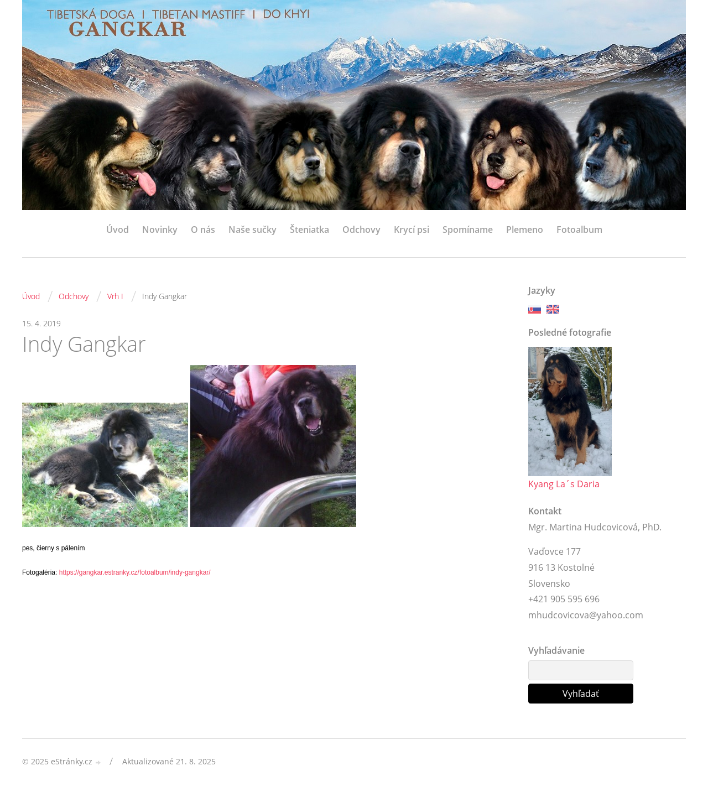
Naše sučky (252, 229)
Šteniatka (309, 229)
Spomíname (467, 229)
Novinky (160, 229)
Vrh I (115, 296)
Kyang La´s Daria (564, 484)
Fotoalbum (579, 229)
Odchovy (361, 229)
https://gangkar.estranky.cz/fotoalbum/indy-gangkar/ (135, 572)
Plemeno (524, 229)
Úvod (117, 229)
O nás (203, 229)
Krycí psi (411, 229)
